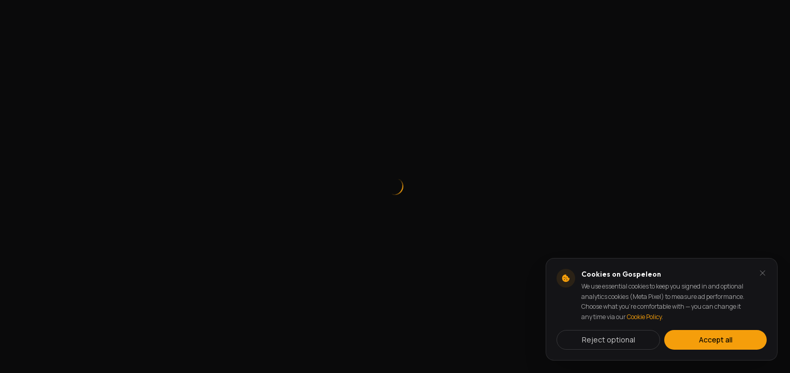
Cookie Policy (644, 316)
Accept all (716, 340)
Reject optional (608, 340)
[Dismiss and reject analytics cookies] (762, 273)
